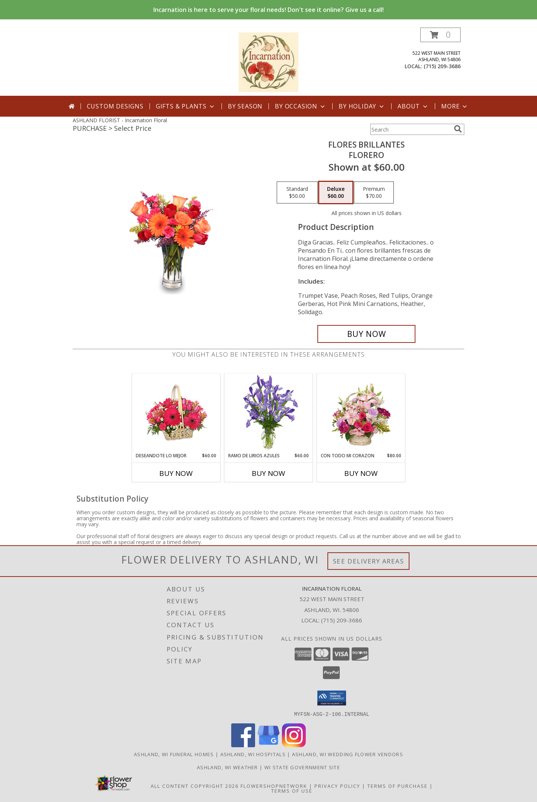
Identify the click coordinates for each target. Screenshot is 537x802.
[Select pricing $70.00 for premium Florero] (373, 192)
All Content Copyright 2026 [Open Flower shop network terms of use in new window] (195, 785)
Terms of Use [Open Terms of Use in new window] (292, 790)
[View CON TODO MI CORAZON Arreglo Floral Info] (361, 413)
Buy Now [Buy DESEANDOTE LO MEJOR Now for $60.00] (176, 473)
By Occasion (300, 106)
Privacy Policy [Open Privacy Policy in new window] (337, 785)
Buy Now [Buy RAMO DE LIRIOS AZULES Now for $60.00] (268, 473)
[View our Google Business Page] (268, 744)
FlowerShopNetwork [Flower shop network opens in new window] (274, 785)
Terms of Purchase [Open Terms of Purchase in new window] (397, 785)
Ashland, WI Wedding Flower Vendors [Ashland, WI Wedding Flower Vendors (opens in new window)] (347, 754)
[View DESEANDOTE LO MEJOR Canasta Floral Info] (176, 413)
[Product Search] (410, 129)
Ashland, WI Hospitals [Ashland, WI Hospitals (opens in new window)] (253, 754)
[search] (458, 129)
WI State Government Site (302, 767)
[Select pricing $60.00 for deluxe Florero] (335, 192)
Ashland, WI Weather (227, 767)
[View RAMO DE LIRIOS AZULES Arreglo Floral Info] (269, 413)
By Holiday (362, 106)
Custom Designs (115, 106)
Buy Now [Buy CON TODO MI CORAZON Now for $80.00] (361, 473)
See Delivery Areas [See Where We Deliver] (368, 561)
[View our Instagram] (294, 744)
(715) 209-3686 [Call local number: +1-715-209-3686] (442, 66)
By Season (245, 106)
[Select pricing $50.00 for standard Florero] (297, 192)
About (413, 106)
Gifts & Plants (186, 106)
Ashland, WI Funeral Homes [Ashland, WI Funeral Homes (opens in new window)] (174, 754)
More (454, 106)
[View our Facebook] (243, 744)
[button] (440, 35)
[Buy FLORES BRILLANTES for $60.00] (366, 334)
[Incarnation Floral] (268, 61)
